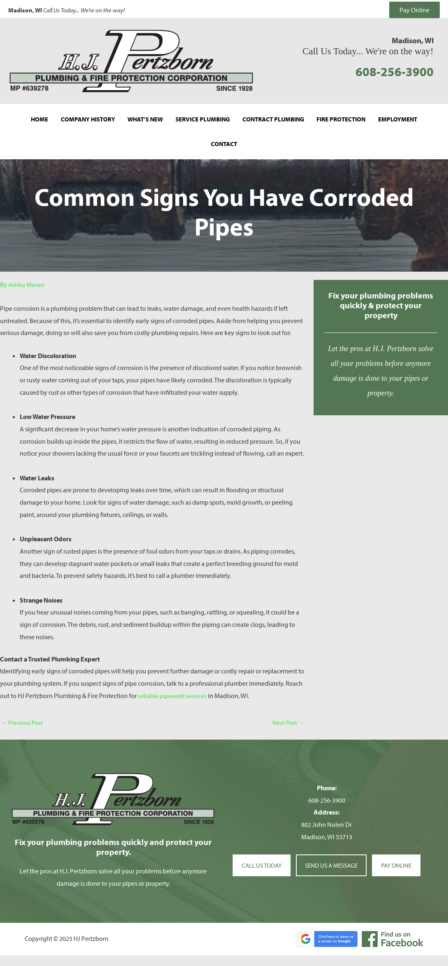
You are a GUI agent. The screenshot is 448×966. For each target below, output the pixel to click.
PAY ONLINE (401, 853)
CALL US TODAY (257, 853)
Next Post (288, 710)
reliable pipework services (173, 682)
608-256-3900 (394, 67)
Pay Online (415, 8)
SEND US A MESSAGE (331, 853)
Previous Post (23, 710)
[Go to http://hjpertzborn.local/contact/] (381, 334)
